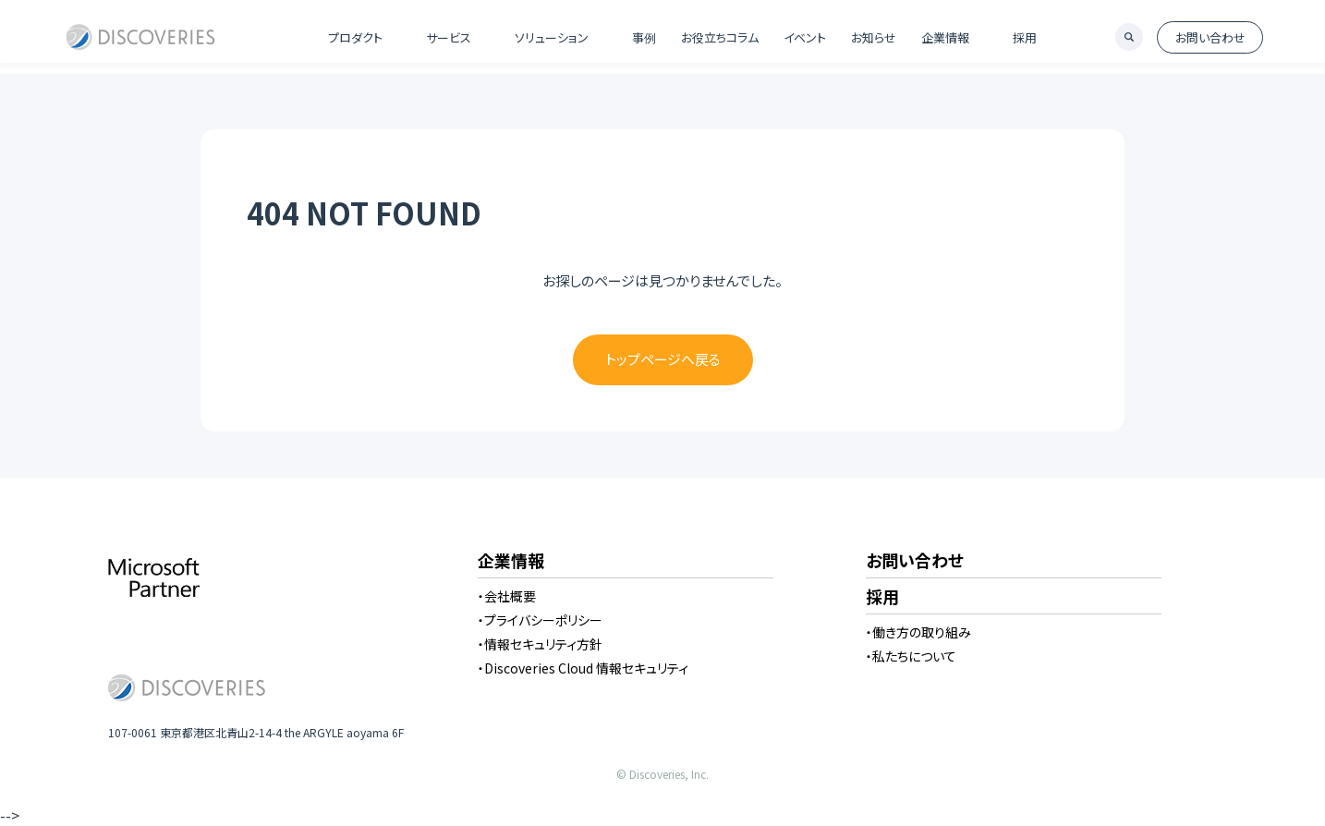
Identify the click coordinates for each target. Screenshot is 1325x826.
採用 (1025, 37)
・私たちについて (911, 656)
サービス (448, 37)
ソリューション (552, 37)
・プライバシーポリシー (540, 620)
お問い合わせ (1210, 37)
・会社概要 (507, 596)
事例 (644, 37)
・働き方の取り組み (918, 632)
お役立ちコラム (720, 37)
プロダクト (355, 37)
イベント (805, 37)
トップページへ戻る (663, 359)
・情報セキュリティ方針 (540, 644)
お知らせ (873, 37)
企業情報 (945, 37)
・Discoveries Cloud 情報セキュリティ (583, 668)
